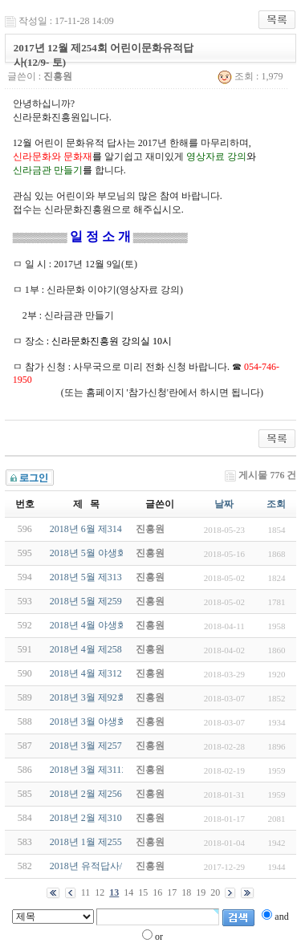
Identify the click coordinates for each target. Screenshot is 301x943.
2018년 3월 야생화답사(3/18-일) (116, 721)
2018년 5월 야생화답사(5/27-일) (116, 553)
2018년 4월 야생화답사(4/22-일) (116, 625)
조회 (276, 504)
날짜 (224, 504)
